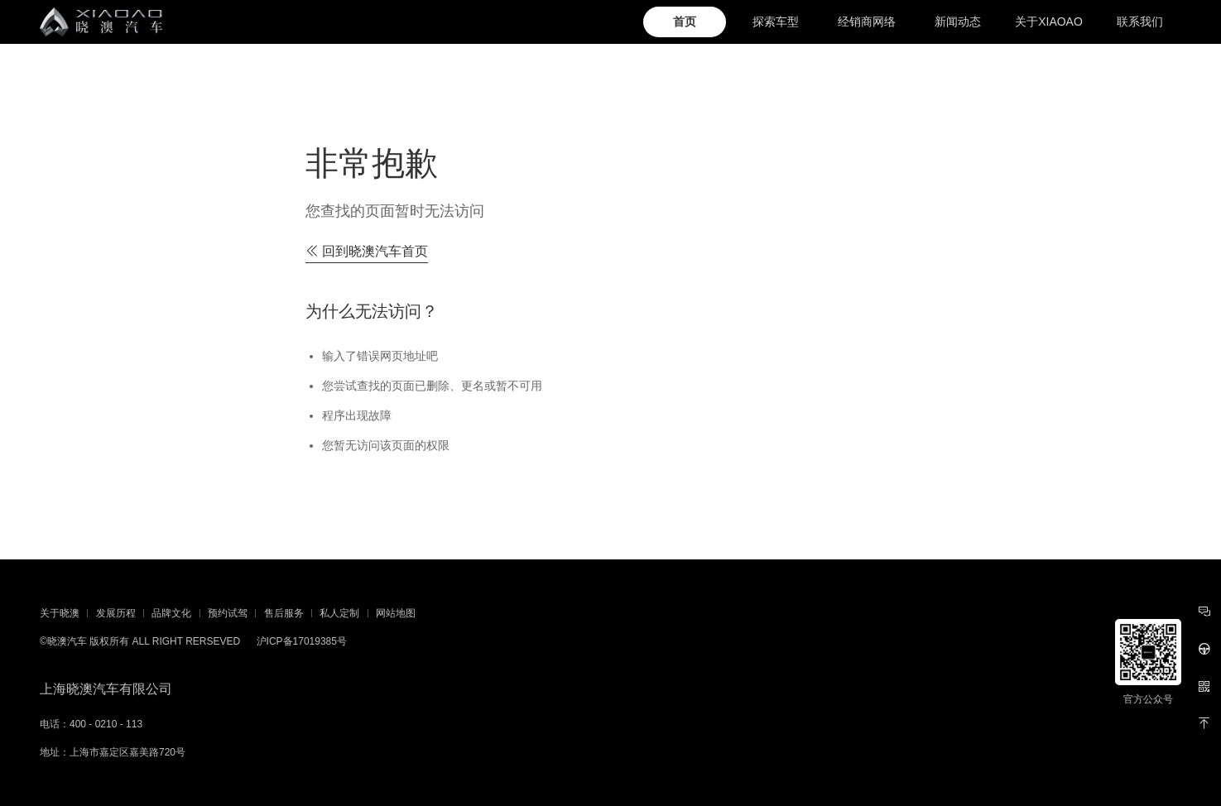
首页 (684, 21)
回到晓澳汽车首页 (366, 251)
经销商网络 (867, 21)
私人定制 (339, 613)
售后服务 (284, 613)
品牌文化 (171, 613)
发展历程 (116, 613)
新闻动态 (958, 21)
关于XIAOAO (1049, 21)
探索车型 (775, 21)
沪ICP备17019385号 (302, 641)
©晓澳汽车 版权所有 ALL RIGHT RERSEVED (140, 641)
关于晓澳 (59, 613)
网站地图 (396, 613)
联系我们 (1140, 21)
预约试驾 (228, 613)
